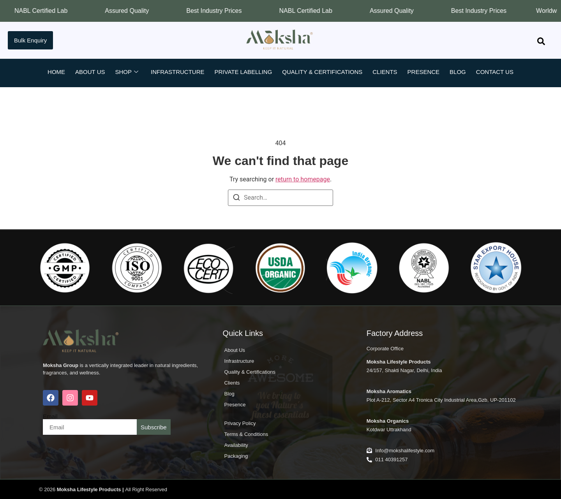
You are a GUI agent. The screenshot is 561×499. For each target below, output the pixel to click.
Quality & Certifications (322, 72)
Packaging (236, 456)
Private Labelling (243, 72)
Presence (424, 72)
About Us (90, 72)
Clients (384, 72)
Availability (236, 445)
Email (50, 416)
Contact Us (494, 72)
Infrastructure (178, 72)
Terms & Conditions (246, 434)
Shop (126, 72)
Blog (458, 72)
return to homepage (302, 179)
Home (56, 72)
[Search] (236, 198)
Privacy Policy (240, 423)
